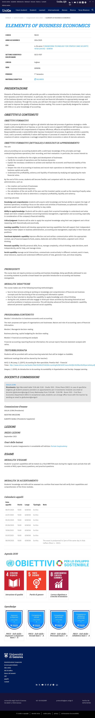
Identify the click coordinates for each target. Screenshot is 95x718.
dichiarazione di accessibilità (70, 713)
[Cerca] (92, 10)
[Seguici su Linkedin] (70, 2)
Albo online (7, 668)
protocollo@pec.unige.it (64, 701)
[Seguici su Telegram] (85, 2)
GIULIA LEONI (11, 385)
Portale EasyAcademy (59, 446)
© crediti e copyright (22, 713)
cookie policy (47, 713)
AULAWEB (39, 79)
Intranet (33, 2)
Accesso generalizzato (11, 665)
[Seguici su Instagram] (78, 2)
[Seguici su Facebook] (80, 2)
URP (5, 676)
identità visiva (36, 713)
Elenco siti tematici (10, 673)
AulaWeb (13, 2)
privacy (56, 713)
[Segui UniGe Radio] (70, 4)
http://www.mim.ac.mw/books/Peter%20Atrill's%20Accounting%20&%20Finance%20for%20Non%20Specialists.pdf (52, 365)
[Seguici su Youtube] (75, 2)
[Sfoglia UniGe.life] (62, 3)
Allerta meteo (6, 5)
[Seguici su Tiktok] (83, 2)
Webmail (27, 2)
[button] (21, 10)
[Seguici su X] (72, 2)
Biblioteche (20, 2)
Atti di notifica (8, 670)
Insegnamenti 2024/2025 (34, 18)
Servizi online (6, 2)
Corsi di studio (18, 18)
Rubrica (38, 2)
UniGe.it (8, 18)
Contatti (43, 2)
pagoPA (6, 679)
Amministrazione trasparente (13, 662)
